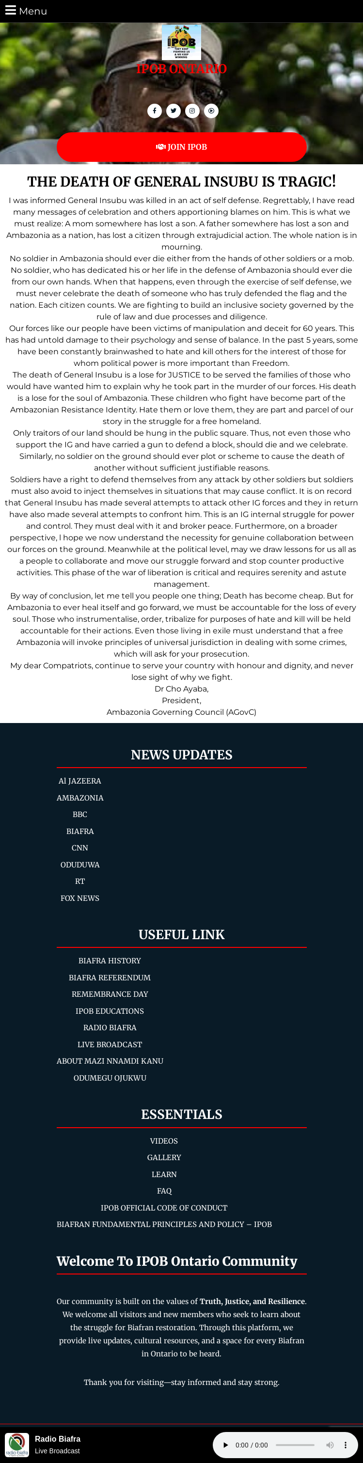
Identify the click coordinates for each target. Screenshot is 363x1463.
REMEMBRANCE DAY (110, 994)
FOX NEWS (80, 898)
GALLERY (164, 1157)
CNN (80, 847)
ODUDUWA (80, 864)
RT (80, 881)
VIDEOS (164, 1141)
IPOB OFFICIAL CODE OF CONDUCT (164, 1207)
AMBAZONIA (80, 797)
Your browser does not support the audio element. (285, 1445)
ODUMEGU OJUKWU (110, 1078)
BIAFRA (80, 831)
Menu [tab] (25, 10)
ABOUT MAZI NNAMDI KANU (110, 1061)
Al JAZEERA (80, 781)
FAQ (164, 1191)
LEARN (164, 1174)
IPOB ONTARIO (181, 69)
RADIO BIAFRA (110, 1027)
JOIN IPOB (181, 147)
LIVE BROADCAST (110, 1044)
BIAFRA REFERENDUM (110, 977)
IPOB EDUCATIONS (110, 1011)
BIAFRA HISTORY (110, 960)
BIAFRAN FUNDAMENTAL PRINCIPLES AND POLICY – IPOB (164, 1224)
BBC (80, 814)
